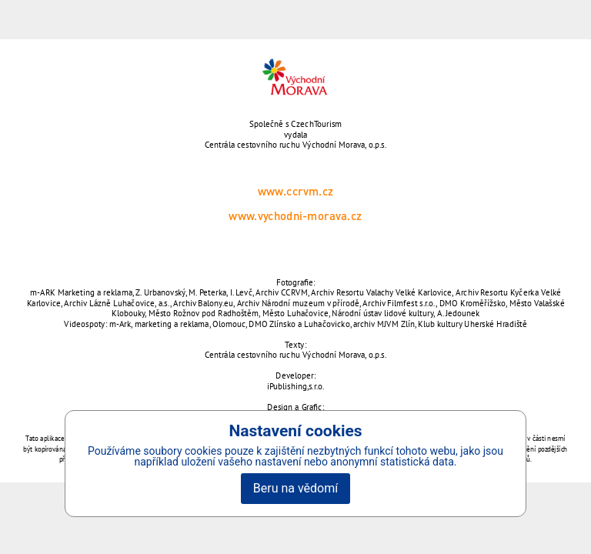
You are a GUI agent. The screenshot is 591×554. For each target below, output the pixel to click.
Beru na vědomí (295, 488)
